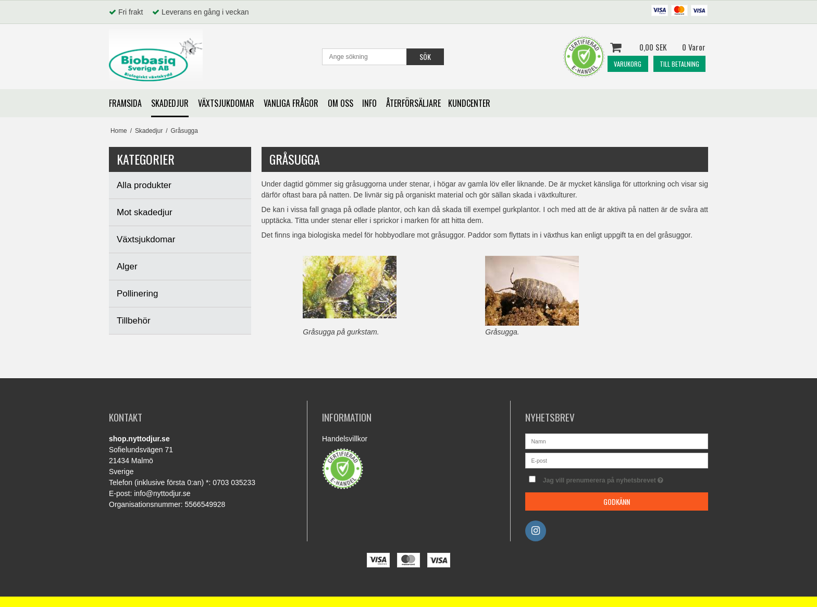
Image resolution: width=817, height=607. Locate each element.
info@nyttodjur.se (162, 493)
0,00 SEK (657, 47)
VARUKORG (627, 64)
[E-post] (616, 460)
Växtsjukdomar (146, 239)
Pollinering (137, 294)
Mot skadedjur (144, 212)
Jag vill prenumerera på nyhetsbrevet (625, 478)
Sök (425, 56)
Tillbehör (134, 321)
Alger (127, 266)
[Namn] (616, 441)
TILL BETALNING (679, 64)
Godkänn (616, 501)
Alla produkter (144, 185)
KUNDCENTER (469, 103)
